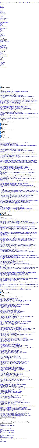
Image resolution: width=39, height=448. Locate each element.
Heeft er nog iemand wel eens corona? (10, 299)
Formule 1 (2, 31)
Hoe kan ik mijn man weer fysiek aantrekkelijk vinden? (14, 358)
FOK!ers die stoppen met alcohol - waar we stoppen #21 (14, 323)
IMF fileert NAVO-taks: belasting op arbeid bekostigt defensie (15, 289)
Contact (1, 63)
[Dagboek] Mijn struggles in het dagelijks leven (12, 389)
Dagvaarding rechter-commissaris (9, 364)
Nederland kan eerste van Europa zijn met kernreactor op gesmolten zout (17, 406)
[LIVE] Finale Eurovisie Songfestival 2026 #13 (12, 301)
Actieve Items (12, 2)
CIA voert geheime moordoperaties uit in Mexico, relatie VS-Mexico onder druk (19, 182)
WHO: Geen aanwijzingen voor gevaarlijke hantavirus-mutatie (15, 167)
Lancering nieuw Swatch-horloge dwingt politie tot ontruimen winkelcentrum (18, 101)
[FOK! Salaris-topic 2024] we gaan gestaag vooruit (13, 395)
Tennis (1, 34)
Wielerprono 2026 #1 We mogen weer (10, 401)
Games (1, 42)
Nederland (2, 12)
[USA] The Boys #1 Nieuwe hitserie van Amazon (13, 384)
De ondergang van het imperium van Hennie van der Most (14, 183)
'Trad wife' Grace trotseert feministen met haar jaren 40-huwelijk (16, 105)
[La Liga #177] (5, 341)
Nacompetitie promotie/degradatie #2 (10, 309)
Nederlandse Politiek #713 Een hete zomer (11, 335)
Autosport (2, 33)
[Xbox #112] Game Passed (7, 410)
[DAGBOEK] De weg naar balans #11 (10, 416)
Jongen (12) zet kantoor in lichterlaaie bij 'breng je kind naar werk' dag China (18, 100)
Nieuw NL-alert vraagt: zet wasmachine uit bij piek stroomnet (15, 108)
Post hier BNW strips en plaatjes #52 (10, 344)
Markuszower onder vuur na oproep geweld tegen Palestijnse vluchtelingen (18, 186)
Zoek (8, 2)
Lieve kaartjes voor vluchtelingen (9, 343)
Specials (33, 2)
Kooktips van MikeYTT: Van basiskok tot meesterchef (13, 336)
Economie (2, 14)
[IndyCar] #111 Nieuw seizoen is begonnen (11, 386)
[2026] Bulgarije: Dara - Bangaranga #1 (10, 310)
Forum (1, 2)
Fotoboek (2, 61)
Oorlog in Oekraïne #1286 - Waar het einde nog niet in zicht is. (15, 329)
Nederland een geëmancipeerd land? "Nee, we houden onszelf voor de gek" (18, 332)
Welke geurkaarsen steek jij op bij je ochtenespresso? (13, 352)
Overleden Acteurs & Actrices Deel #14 (10, 357)
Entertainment (3, 21)
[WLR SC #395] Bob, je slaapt (8, 333)
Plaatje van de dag (6, 390)
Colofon (2, 64)
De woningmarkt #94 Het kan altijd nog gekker (12, 349)
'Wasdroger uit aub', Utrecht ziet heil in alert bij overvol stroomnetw (17, 387)
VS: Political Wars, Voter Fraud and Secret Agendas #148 (14, 413)
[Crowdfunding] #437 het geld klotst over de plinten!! (14, 407)
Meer (1, 58)
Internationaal (3, 13)
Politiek (1, 16)
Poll (2, 136)
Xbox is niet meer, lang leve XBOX (9, 155)
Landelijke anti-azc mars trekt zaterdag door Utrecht (13, 107)
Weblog (4, 2)
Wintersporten (3, 37)
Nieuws (17, 2)
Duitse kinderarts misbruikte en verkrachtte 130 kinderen (14, 199)
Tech (1, 17)
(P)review (3, 133)
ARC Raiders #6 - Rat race (8, 359)
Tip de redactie (3, 67)
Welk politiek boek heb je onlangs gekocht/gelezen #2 (13, 408)
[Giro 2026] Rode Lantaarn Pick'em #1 (10, 306)
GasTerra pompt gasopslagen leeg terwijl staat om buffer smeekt (16, 273)
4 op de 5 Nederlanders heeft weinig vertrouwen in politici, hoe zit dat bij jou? (19, 286)
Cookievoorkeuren (22, 438)
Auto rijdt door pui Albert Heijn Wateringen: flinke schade (14, 275)
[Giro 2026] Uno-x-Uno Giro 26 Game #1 (11, 320)
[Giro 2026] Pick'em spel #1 (8, 307)
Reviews (25, 2)
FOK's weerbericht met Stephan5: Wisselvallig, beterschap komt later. (16, 195)
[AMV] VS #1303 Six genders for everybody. (11, 366)
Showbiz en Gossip (4, 18)
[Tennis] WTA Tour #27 (7, 403)
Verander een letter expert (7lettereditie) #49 (11, 380)
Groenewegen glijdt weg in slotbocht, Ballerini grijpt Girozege (15, 211)
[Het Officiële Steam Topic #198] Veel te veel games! (13, 338)
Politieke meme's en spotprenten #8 (10, 315)
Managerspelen (3, 39)
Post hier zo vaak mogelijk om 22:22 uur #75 (12, 369)
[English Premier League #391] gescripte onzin (12, 362)
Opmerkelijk (3, 19)
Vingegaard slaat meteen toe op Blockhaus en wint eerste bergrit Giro (16, 185)
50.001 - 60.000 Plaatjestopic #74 (9, 313)
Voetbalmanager (3, 40)
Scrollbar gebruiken (5, 87)
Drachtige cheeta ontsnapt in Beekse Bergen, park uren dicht (15, 271)
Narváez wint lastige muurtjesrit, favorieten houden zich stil (14, 148)
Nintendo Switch (3, 47)
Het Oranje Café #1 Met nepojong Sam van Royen (12, 311)
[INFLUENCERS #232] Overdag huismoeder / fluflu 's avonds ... (16, 334)
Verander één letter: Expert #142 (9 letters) (11, 374)
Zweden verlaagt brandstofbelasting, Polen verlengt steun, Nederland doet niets (19, 117)
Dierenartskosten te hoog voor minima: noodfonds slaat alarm (15, 201)
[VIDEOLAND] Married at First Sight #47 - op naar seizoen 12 (15, 321)
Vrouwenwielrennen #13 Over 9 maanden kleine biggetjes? (15, 370)
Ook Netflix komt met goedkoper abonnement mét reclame (14, 118)
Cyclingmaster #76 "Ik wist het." (9, 375)
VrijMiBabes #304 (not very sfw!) (9, 92)
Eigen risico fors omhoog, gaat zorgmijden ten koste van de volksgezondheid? (19, 190)
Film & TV (2, 51)
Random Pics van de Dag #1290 (9, 258)
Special (3, 135)
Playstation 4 (3, 45)
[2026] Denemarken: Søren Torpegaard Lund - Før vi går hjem (15, 415)
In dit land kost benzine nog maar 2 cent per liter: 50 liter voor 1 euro (17, 197)
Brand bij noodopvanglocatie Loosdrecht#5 (11, 372)
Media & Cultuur (3, 27)
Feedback (2, 65)
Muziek (1, 23)
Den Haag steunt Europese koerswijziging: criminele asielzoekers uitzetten (18, 109)
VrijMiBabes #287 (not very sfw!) (9, 249)
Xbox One (2, 46)
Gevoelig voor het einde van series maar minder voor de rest (14, 361)
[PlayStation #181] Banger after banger (10, 392)
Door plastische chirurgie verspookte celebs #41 (12, 368)
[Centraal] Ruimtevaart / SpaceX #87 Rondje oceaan (13, 363)
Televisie (2, 25)
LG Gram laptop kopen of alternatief (10, 350)
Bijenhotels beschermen (6, 393)
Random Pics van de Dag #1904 (9, 111)
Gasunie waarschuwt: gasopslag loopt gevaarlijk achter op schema (16, 239)
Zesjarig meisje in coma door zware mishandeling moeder (14, 340)
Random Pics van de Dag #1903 (9, 203)
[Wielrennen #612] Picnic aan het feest (10, 356)
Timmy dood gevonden (7, 396)
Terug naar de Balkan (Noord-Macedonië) (11, 312)
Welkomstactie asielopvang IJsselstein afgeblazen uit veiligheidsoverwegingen (19, 200)
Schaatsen (2, 36)
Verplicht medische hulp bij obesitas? (9, 383)
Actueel (1, 11)
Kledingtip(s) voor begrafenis (8, 385)
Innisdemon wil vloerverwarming (9, 355)
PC (0, 44)
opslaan (2, 90)
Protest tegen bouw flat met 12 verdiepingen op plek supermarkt (15, 330)
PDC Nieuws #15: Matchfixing (8, 305)
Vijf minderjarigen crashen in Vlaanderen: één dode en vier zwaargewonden (18, 103)
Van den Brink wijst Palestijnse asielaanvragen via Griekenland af (16, 208)
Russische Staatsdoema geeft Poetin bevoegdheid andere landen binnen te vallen (19, 209)
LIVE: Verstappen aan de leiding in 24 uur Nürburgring (14, 91)
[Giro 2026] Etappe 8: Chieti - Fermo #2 (10, 397)
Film (1, 24)
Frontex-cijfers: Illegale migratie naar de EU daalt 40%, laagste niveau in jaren (19, 191)
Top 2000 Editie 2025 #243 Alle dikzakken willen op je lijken (15, 376)
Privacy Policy (14, 438)
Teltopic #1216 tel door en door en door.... (11, 303)
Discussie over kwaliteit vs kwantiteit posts (11, 346)
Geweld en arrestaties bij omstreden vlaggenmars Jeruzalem (15, 202)
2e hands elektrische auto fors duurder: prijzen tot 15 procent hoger (16, 339)
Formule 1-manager (4, 41)
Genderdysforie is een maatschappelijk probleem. (13, 326)
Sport (1, 29)
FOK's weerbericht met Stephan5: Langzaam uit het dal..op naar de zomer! (18, 161)
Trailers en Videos (4, 54)
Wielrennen (2, 35)
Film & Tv (3, 127)
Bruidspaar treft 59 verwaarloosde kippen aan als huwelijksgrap (15, 409)
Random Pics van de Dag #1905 (9, 94)
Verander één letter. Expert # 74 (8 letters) (11, 378)
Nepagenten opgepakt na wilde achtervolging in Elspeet (14, 106)
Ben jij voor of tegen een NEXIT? (9, 298)
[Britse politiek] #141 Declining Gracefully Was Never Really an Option (17, 328)
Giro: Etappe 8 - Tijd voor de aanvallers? (10, 102)
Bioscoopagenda (3, 28)
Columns (21, 2)
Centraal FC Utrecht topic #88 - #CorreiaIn (11, 353)
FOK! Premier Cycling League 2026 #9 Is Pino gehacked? (15, 412)
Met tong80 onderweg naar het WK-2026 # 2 (11, 180)
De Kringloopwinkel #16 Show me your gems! (12, 404)
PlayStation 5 (3, 50)
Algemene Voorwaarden (5, 438)
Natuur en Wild (5, 398)
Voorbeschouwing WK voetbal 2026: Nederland (12, 207)
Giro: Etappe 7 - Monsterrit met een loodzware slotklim (13, 115)
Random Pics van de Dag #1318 (9, 256)
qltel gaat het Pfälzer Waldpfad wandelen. (11, 367)
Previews (29, 2)
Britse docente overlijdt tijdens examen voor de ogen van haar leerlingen (17, 98)
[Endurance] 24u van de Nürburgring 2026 (11, 297)
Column (3, 132)
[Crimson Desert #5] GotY (8, 324)
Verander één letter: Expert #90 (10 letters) (11, 373)
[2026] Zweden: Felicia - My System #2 (11, 327)
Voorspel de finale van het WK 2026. (10, 322)
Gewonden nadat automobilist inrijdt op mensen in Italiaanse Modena (17, 347)
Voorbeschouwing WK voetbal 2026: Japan (11, 112)
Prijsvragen (2, 62)
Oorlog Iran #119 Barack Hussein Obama (11, 351)
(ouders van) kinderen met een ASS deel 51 (11, 391)
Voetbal (1, 30)
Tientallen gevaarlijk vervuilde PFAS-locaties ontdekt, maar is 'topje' (16, 379)
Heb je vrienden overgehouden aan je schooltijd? (12, 414)
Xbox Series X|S (3, 48)
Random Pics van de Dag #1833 (9, 262)
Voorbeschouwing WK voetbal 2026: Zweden (11, 95)
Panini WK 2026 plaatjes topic (8, 317)
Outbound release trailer (6, 159)
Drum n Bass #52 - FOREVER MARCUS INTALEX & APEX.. (15, 300)
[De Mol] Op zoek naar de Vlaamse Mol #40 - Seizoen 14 (14, 304)
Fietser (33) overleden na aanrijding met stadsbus (12, 399)
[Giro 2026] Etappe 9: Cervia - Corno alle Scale (12, 318)
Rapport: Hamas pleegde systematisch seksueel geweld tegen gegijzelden (18, 272)
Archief (37, 2)
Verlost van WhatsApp (6, 381)
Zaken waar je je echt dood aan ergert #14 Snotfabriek (14, 345)
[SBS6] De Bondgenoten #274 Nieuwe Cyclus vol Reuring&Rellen (16, 316)
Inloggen (2, 4)
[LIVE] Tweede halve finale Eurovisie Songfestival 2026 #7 (15, 402)
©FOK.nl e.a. (3, 441)
